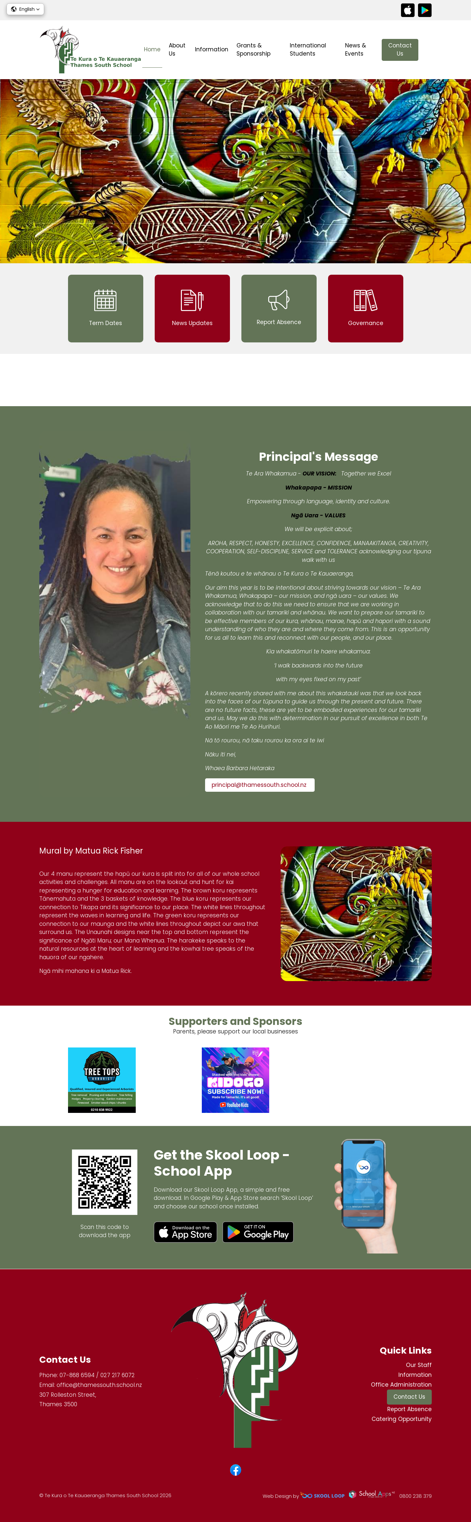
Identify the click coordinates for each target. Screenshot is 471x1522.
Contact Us (400, 50)
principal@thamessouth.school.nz (260, 785)
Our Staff (419, 1365)
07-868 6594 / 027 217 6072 (97, 1375)
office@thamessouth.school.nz (99, 1385)
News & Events (355, 50)
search (428, 49)
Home (152, 49)
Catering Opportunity (402, 1419)
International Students (308, 50)
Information (211, 49)
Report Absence (409, 1409)
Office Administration (401, 1385)
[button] (25, 9)
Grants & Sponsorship (253, 50)
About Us (177, 50)
